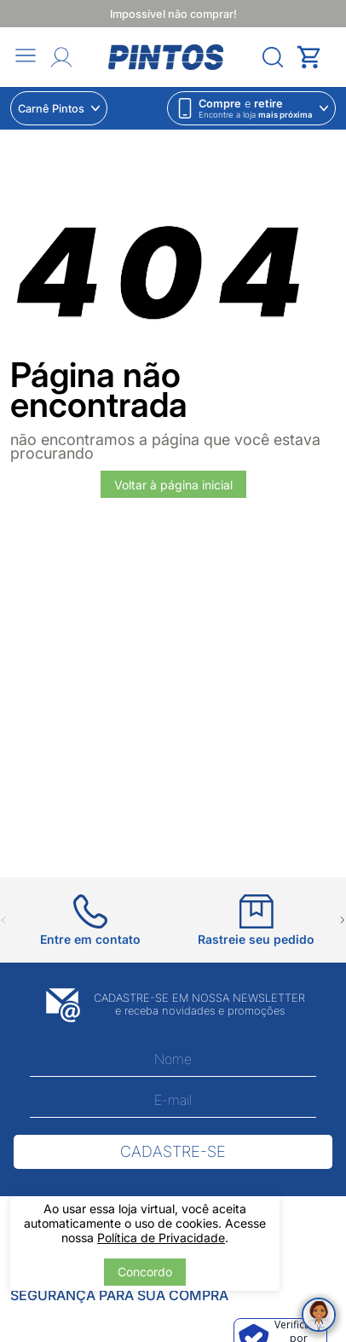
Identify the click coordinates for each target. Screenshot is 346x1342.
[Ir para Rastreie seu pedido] (256, 920)
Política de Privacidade (161, 1237)
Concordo (145, 1271)
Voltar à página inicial (173, 484)
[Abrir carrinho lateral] (316, 57)
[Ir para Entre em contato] (90, 920)
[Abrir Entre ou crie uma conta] (61, 57)
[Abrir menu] (25, 56)
